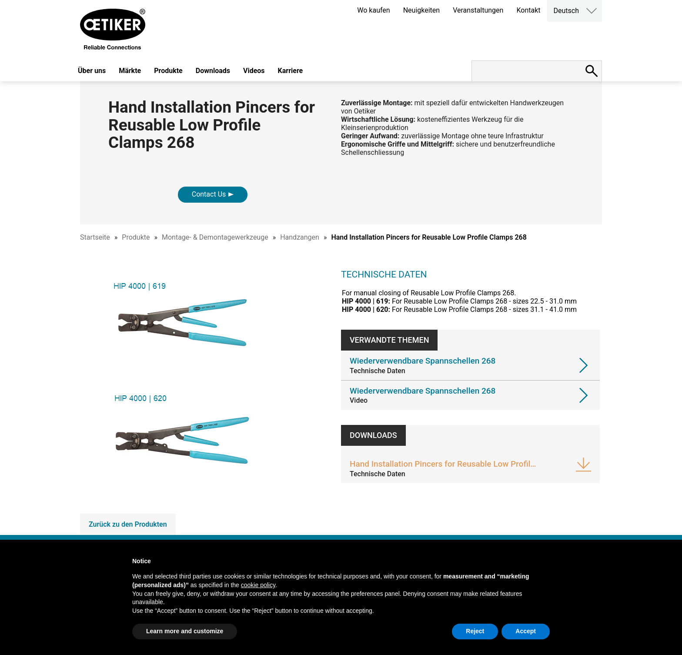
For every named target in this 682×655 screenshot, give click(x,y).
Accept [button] (525, 631)
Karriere (290, 71)
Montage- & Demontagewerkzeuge (215, 237)
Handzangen (299, 237)
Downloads (213, 71)
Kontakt (528, 10)
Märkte (130, 71)
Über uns (92, 71)
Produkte (168, 71)
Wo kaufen (373, 10)
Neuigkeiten (421, 10)
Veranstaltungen (478, 10)
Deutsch (566, 11)
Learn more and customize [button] (184, 631)
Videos (254, 71)
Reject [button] (475, 631)
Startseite (95, 237)
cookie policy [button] (258, 584)
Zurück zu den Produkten (128, 524)
